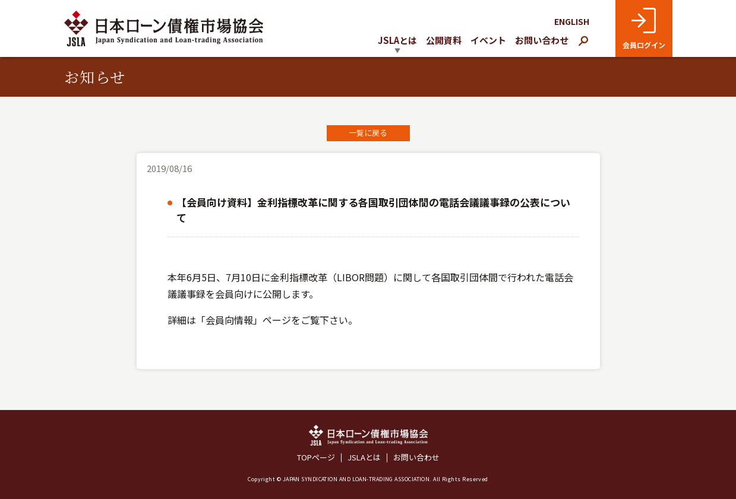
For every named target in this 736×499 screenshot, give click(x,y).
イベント (488, 40)
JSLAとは (364, 457)
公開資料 (444, 40)
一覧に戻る (368, 132)
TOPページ (316, 457)
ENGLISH (571, 21)
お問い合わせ (541, 40)
